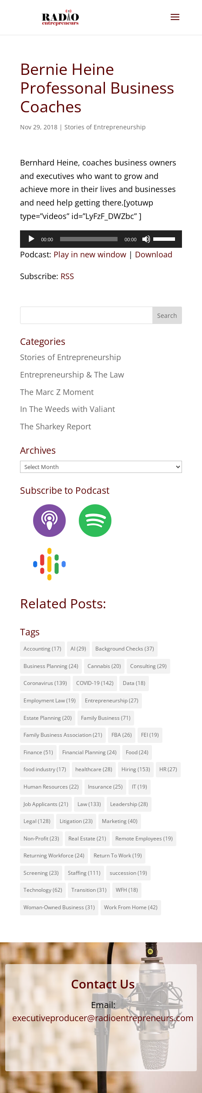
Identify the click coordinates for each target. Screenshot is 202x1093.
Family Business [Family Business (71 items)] (106, 718)
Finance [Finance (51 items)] (38, 752)
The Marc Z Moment (57, 392)
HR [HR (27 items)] (168, 769)
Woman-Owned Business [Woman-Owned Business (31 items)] (59, 907)
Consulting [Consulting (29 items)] (148, 666)
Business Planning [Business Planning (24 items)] (51, 666)
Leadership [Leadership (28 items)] (129, 804)
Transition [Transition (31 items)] (89, 890)
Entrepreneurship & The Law (72, 374)
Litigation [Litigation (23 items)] (76, 821)
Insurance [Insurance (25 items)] (105, 786)
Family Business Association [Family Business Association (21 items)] (63, 735)
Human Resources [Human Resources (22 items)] (51, 786)
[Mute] (146, 239)
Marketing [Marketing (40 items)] (120, 821)
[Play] (31, 239)
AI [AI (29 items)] (78, 648)
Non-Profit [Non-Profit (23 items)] (41, 838)
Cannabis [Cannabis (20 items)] (104, 666)
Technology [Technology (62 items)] (43, 890)
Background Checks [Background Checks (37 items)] (124, 648)
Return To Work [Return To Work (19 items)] (118, 855)
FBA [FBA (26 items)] (121, 735)
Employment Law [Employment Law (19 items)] (50, 700)
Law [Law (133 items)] (89, 804)
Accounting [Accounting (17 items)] (42, 648)
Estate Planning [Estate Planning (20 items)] (48, 718)
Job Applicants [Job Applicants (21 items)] (46, 804)
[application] (101, 239)
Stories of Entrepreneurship (105, 127)
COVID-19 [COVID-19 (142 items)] (95, 683)
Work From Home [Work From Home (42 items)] (131, 907)
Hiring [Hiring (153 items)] (135, 769)
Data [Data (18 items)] (134, 683)
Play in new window (90, 254)
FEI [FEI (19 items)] (150, 735)
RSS (67, 276)
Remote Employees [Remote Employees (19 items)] (144, 838)
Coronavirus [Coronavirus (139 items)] (45, 683)
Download (153, 254)
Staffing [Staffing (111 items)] (84, 873)
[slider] (89, 239)
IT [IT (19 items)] (139, 786)
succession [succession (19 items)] (128, 873)
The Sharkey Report (55, 426)
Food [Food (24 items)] (137, 752)
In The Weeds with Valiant (67, 409)
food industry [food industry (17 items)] (45, 769)
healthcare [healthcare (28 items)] (93, 769)
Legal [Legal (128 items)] (37, 821)
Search (167, 315)
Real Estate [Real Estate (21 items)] (87, 838)
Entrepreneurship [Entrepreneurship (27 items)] (111, 700)
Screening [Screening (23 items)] (41, 873)
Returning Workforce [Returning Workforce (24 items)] (54, 855)
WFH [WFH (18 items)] (127, 890)
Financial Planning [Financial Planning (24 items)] (89, 752)
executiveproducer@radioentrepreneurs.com (103, 1018)
